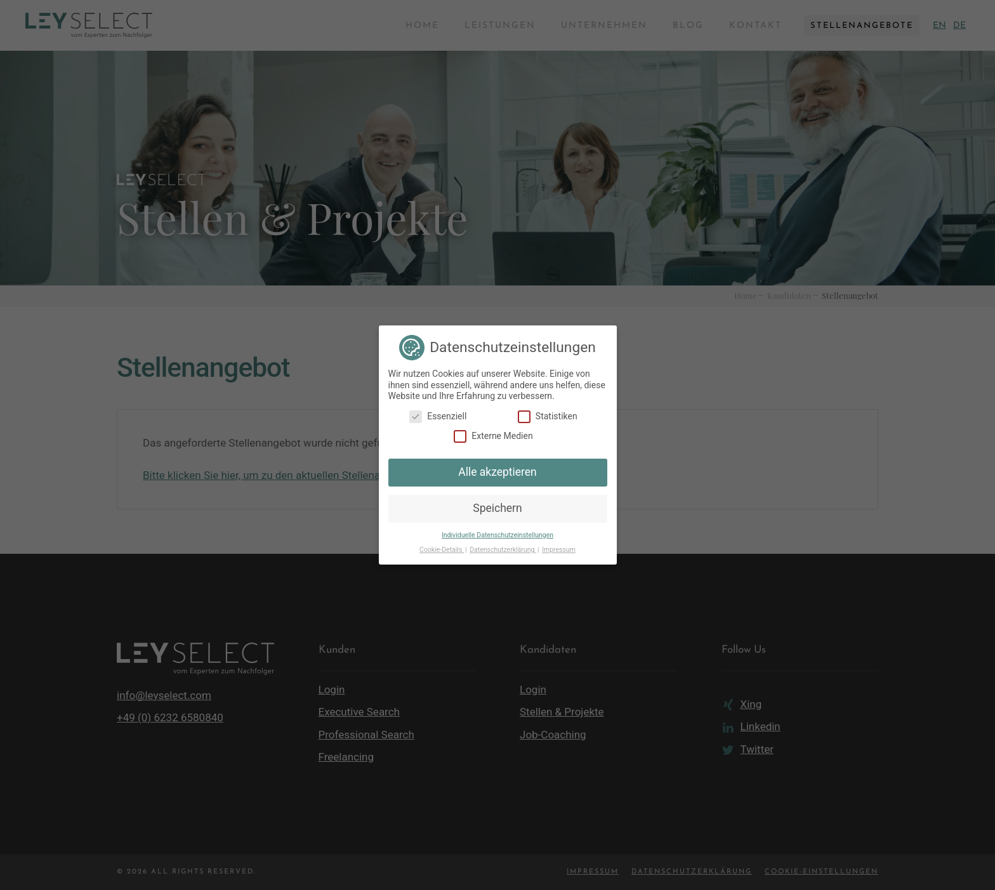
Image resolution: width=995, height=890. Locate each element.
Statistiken (547, 416)
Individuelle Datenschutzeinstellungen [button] (497, 535)
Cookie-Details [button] (441, 550)
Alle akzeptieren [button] (497, 472)
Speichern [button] (497, 508)
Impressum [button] (559, 550)
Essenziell (437, 416)
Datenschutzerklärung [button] (503, 550)
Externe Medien (493, 436)
